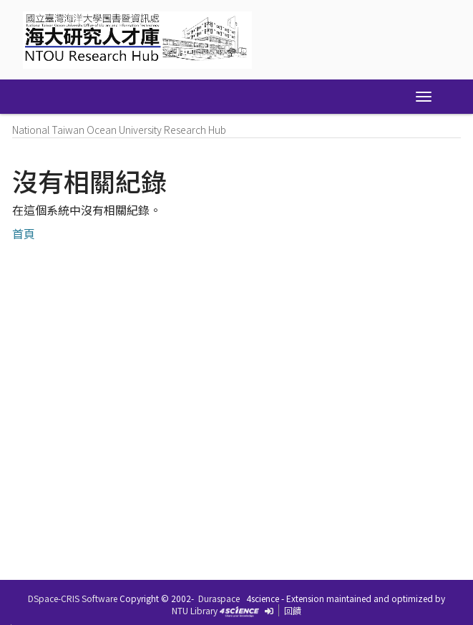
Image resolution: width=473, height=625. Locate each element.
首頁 (23, 233)
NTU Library (195, 610)
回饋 (292, 610)
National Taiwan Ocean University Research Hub (119, 129)
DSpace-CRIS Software (72, 598)
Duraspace (219, 598)
